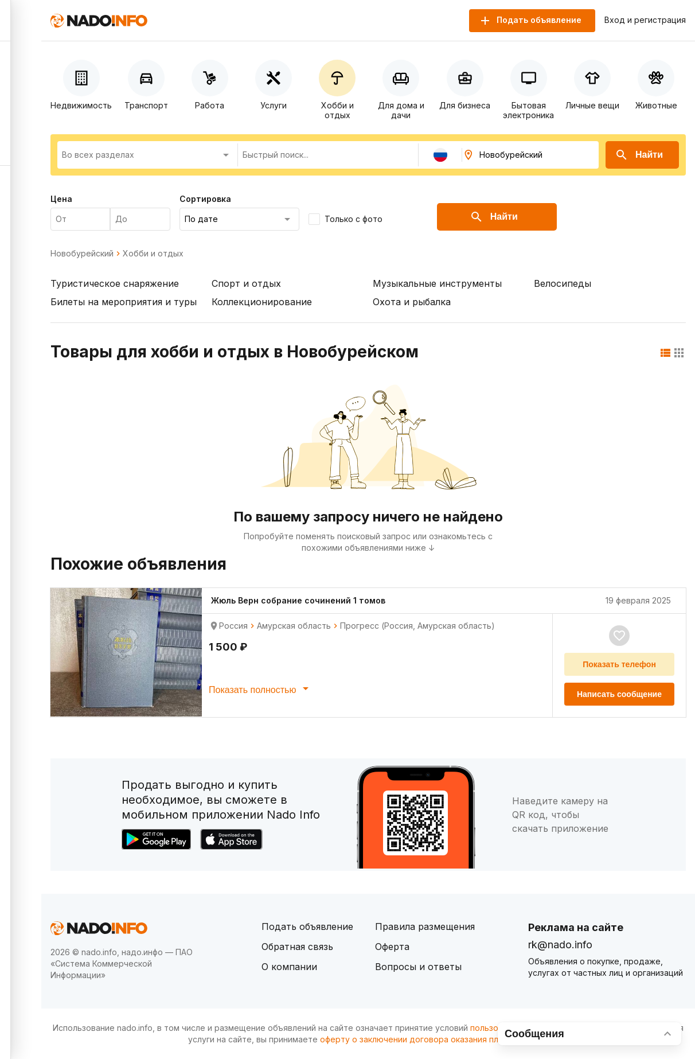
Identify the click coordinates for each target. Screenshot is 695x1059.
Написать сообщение (619, 694)
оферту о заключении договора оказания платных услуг (433, 1039)
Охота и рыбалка (412, 301)
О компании (289, 966)
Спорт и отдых (246, 283)
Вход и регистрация (645, 20)
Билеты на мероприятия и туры (123, 301)
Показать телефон (619, 664)
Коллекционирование (262, 301)
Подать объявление (307, 926)
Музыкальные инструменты (437, 283)
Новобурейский (82, 253)
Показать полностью (261, 688)
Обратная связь (297, 946)
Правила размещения (425, 926)
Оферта (392, 946)
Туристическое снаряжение (114, 283)
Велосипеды (562, 283)
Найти (639, 155)
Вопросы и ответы (418, 966)
